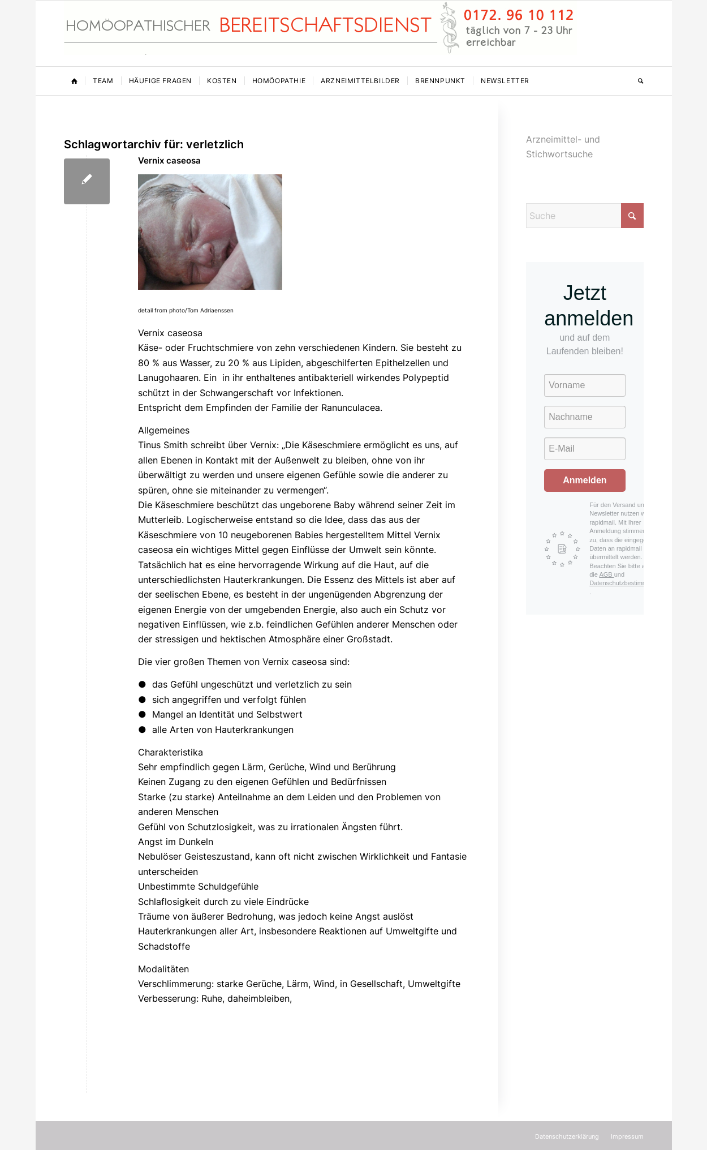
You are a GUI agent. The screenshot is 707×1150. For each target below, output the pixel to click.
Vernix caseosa (169, 160)
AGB (606, 574)
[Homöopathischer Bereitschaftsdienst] (320, 33)
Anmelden (584, 480)
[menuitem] (74, 81)
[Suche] (637, 81)
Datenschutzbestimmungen (627, 583)
